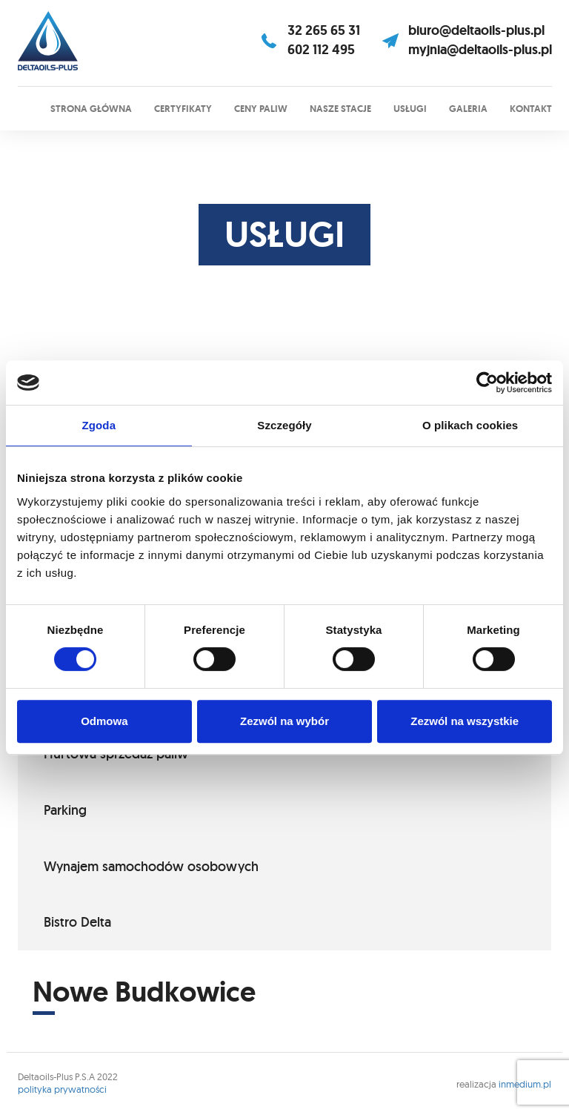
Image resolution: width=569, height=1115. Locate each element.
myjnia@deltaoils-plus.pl (480, 50)
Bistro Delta (77, 921)
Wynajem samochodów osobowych (151, 866)
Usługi (410, 108)
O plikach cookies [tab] (470, 425)
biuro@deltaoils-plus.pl (476, 30)
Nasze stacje (340, 108)
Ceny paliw (260, 108)
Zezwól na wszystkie (464, 721)
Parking (65, 809)
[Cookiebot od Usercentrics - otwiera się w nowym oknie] (487, 382)
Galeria (468, 108)
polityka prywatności (62, 1089)
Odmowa (104, 721)
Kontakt (531, 108)
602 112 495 (321, 50)
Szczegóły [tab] (284, 425)
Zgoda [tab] (99, 425)
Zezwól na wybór (284, 721)
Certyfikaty (183, 108)
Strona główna (91, 108)
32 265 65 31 (323, 30)
